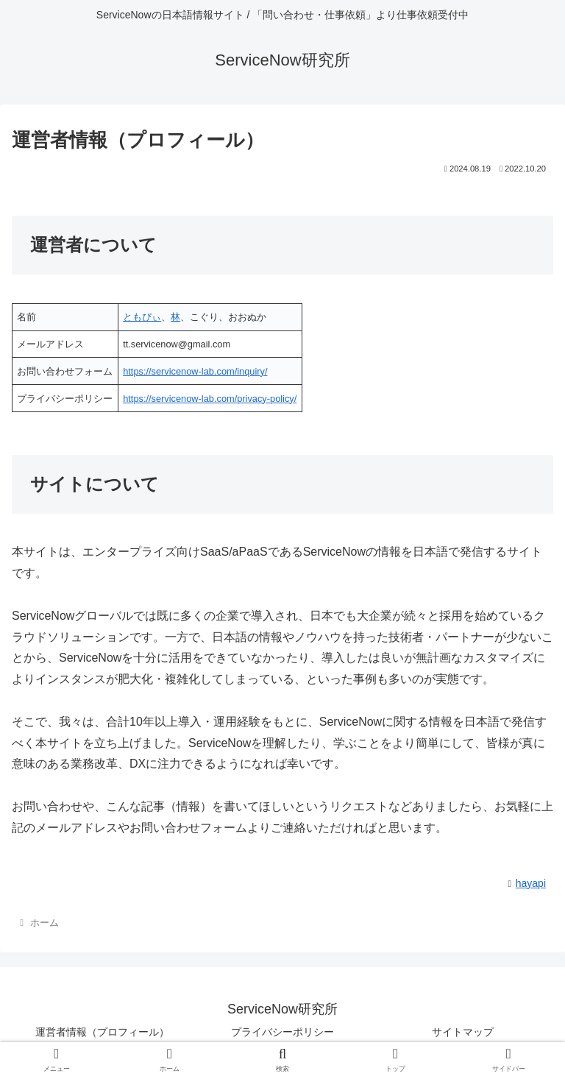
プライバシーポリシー (282, 1032)
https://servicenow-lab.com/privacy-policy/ (209, 398)
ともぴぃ (142, 316)
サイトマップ (463, 1032)
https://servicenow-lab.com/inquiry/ (195, 371)
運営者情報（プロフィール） (102, 1032)
